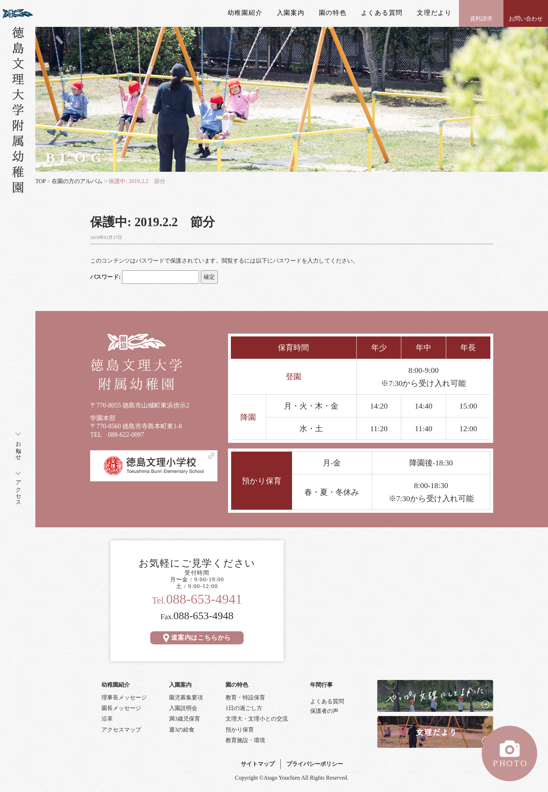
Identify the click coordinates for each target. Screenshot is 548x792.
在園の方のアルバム (77, 181)
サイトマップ (258, 764)
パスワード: (144, 277)
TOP (40, 181)
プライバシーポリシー (314, 764)
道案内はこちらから (197, 637)
